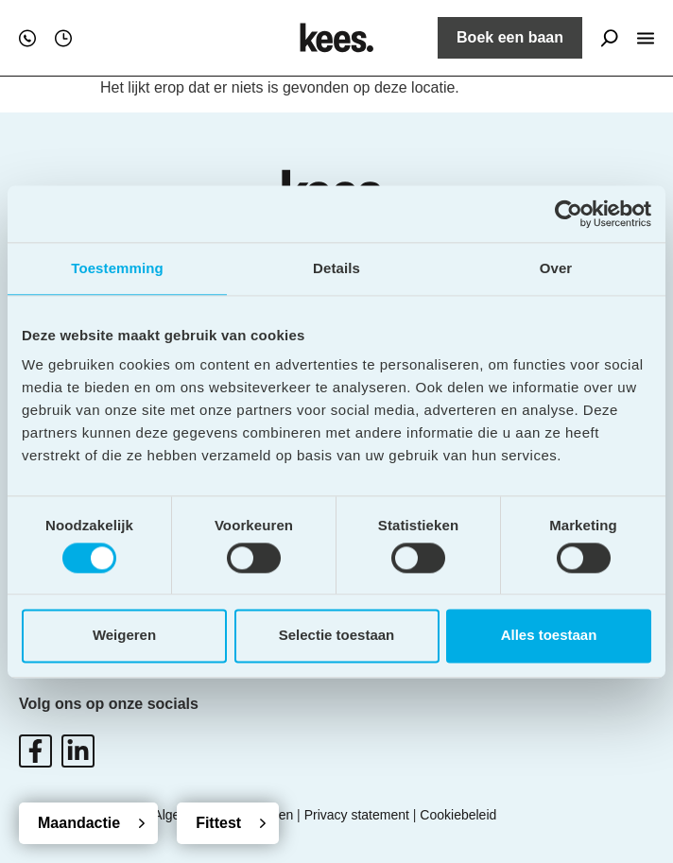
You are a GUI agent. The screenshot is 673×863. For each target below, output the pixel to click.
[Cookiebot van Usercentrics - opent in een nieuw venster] (568, 213)
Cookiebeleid (458, 814)
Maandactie (79, 823)
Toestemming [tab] (117, 268)
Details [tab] (336, 268)
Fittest (218, 823)
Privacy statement (356, 814)
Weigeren (124, 636)
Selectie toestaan (337, 636)
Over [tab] (556, 268)
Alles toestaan (549, 636)
